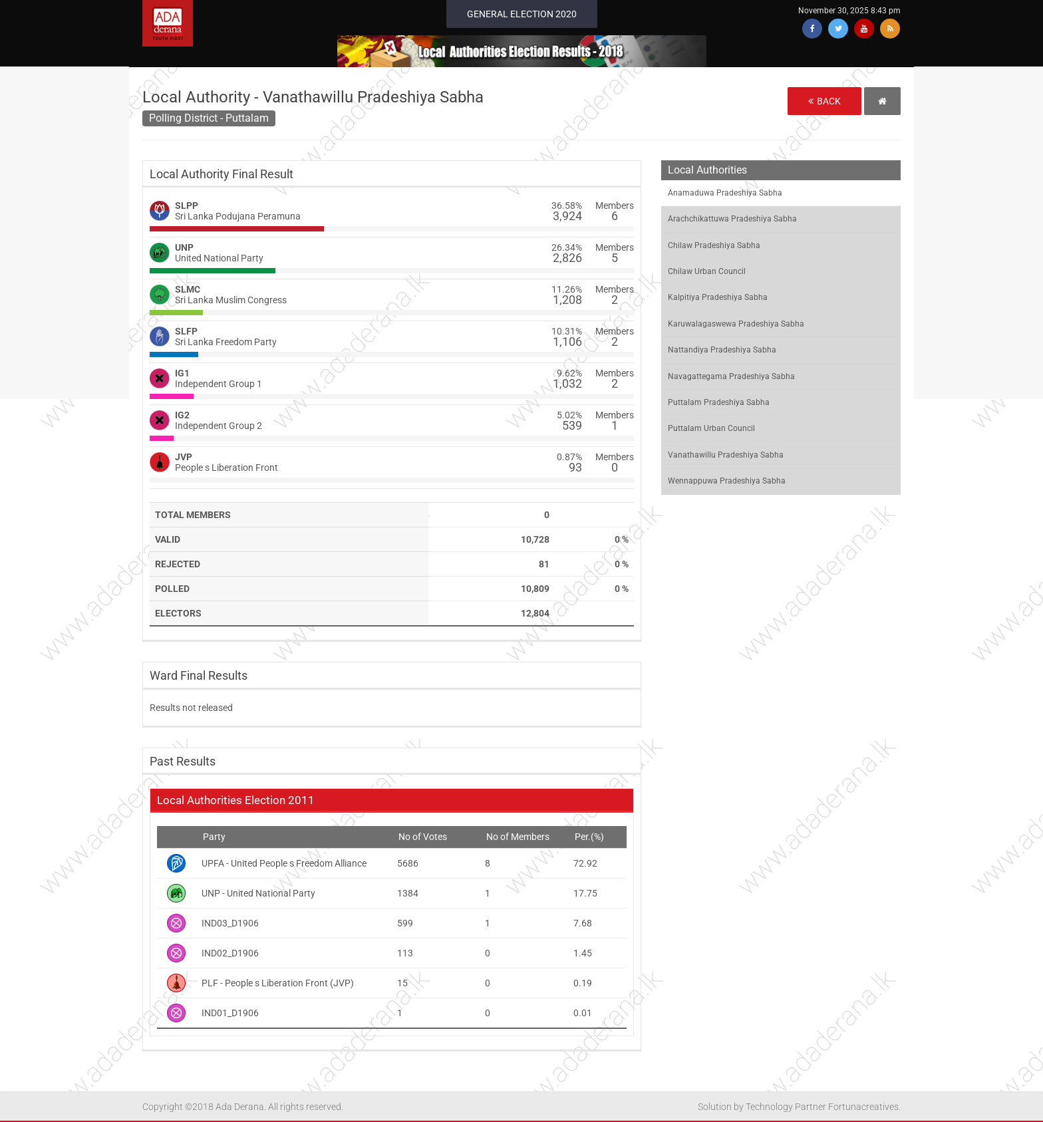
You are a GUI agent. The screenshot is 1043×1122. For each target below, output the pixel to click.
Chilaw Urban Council (707, 271)
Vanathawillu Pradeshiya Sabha (726, 455)
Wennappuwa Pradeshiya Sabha (727, 481)
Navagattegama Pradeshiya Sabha (731, 376)
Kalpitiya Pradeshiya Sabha (718, 297)
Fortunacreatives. (864, 1106)
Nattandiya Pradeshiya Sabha (722, 349)
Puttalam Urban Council (711, 428)
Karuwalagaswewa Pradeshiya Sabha (736, 324)
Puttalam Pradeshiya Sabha (719, 402)
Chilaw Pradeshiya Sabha (714, 245)
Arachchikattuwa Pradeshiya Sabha (732, 218)
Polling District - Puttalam (209, 118)
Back (824, 101)
